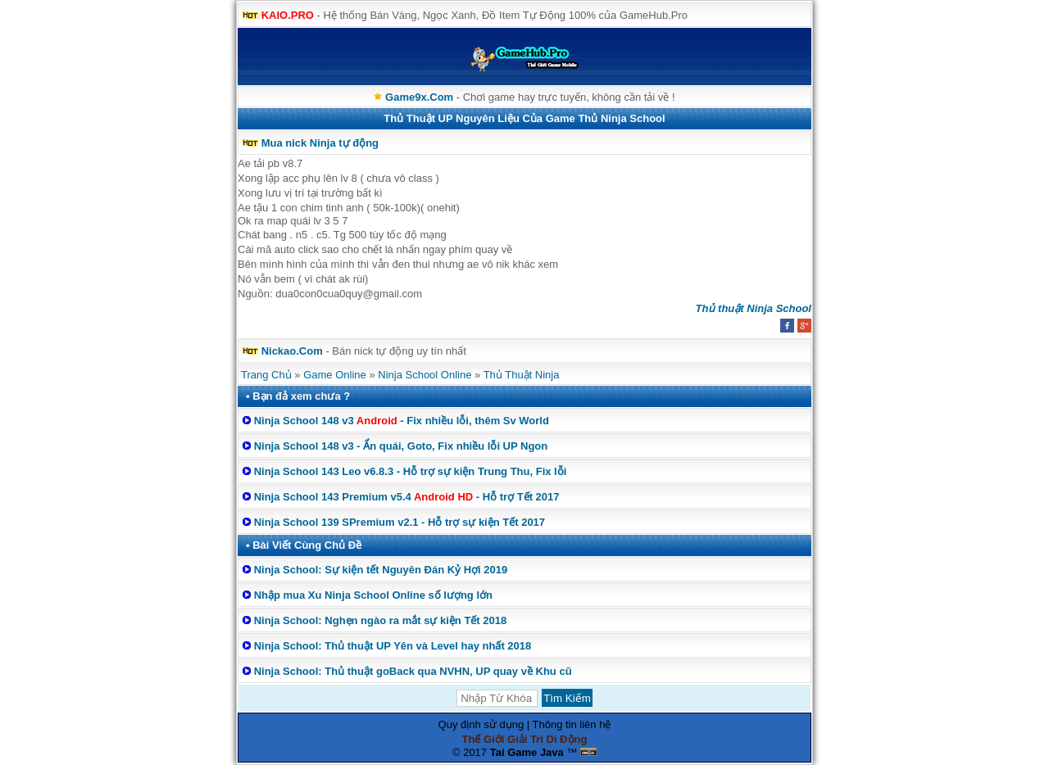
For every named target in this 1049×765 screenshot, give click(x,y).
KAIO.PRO (287, 15)
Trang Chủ (266, 375)
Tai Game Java (527, 752)
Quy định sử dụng (481, 724)
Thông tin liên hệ (572, 724)
